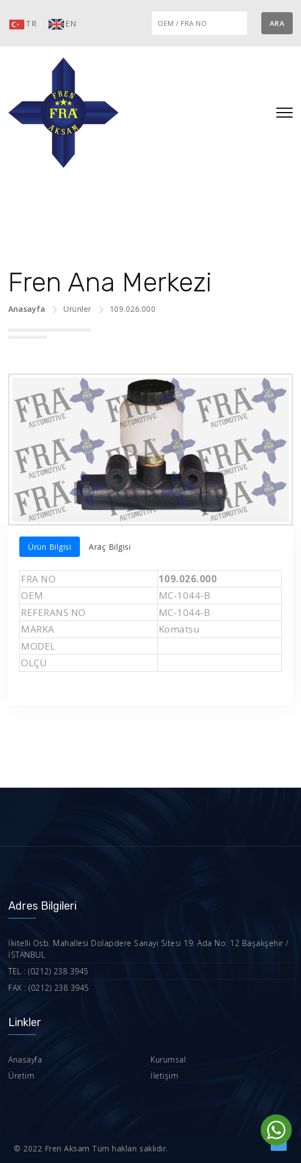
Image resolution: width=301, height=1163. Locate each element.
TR (22, 24)
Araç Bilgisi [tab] (110, 546)
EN (61, 24)
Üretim (21, 1075)
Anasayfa (26, 309)
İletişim (164, 1075)
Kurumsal (168, 1059)
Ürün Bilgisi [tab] (49, 546)
